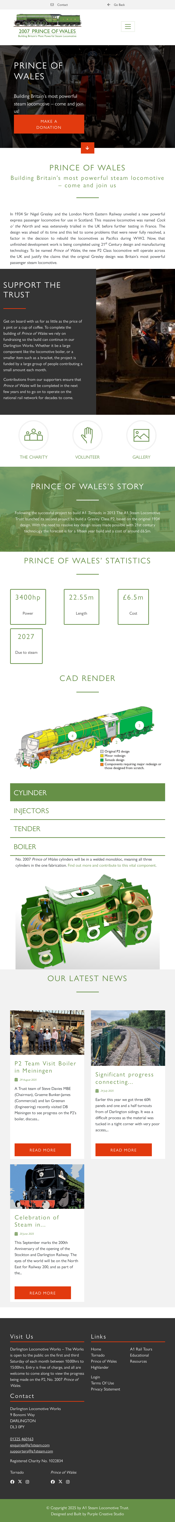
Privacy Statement (105, 1389)
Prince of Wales (104, 1361)
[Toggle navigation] (128, 26)
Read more (43, 1150)
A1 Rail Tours (141, 1349)
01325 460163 (21, 1439)
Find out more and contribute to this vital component (112, 865)
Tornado (98, 1355)
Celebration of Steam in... (37, 1220)
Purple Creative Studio (105, 1513)
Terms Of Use (102, 1383)
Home (96, 1349)
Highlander (100, 1367)
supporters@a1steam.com (31, 1451)
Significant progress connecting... (124, 1077)
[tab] (87, 792)
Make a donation (49, 124)
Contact (59, 4)
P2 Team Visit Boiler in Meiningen (46, 1066)
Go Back (116, 4)
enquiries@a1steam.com (30, 1445)
